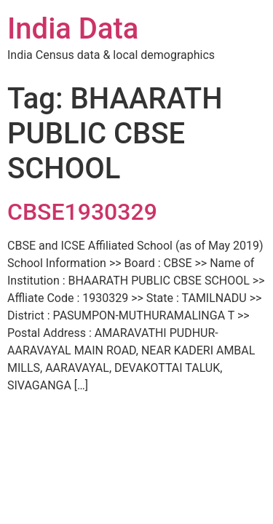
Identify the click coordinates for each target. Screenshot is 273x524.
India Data (72, 29)
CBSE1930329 (82, 212)
